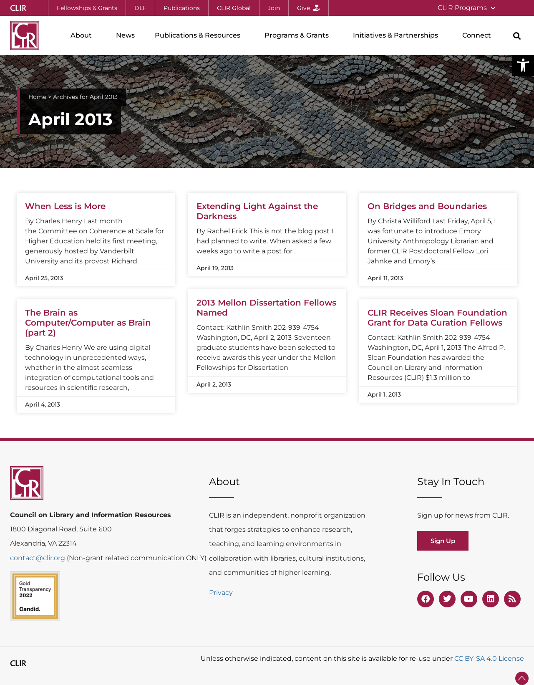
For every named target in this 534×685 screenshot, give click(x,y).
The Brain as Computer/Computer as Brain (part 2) (88, 323)
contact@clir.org (38, 558)
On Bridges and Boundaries (427, 206)
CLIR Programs (466, 8)
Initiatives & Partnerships (397, 35)
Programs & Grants (298, 35)
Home (37, 97)
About (83, 35)
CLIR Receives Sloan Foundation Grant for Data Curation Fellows (437, 318)
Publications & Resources (199, 35)
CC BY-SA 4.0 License (489, 658)
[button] (523, 65)
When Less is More (65, 206)
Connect (478, 35)
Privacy (221, 593)
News (125, 35)
